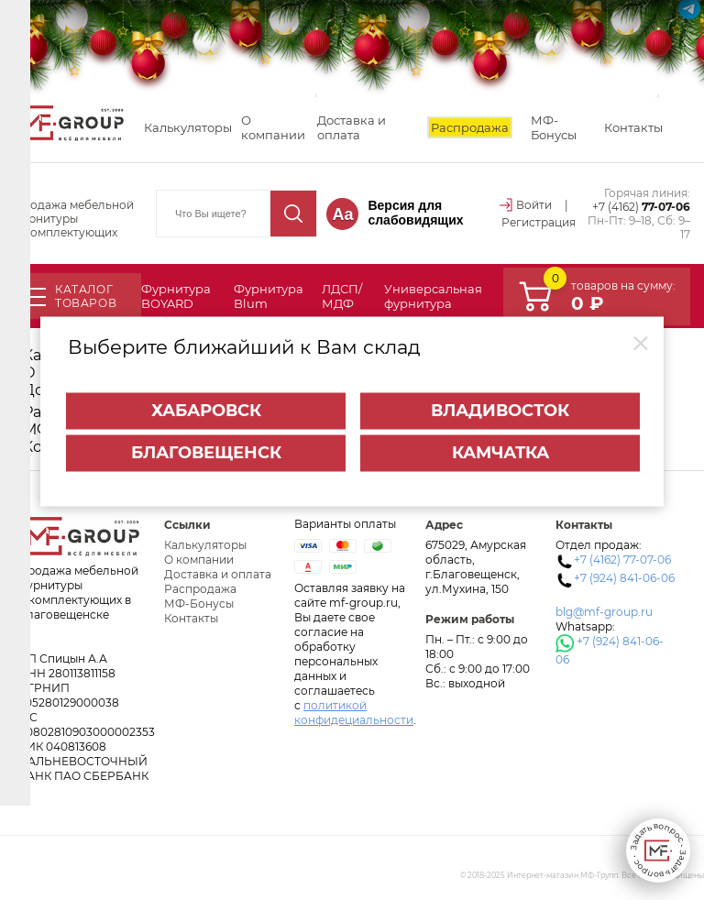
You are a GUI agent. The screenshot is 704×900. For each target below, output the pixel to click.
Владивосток (500, 403)
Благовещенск (206, 445)
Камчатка (500, 445)
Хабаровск (206, 403)
